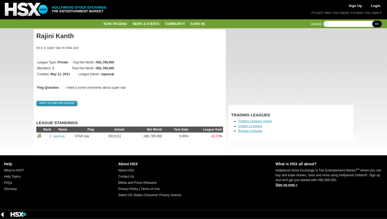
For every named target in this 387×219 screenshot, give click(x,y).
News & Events (146, 24)
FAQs (8, 183)
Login (375, 6)
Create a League (250, 126)
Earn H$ (198, 24)
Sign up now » (286, 185)
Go (377, 23)
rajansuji (59, 136)
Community (175, 24)
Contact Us (126, 176)
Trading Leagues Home (255, 121)
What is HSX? (14, 170)
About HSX (126, 170)
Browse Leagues (250, 131)
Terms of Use (150, 189)
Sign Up (355, 6)
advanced (316, 24)
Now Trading (115, 24)
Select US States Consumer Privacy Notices (149, 195)
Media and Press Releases (137, 183)
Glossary (10, 189)
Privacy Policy (128, 189)
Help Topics (12, 176)
